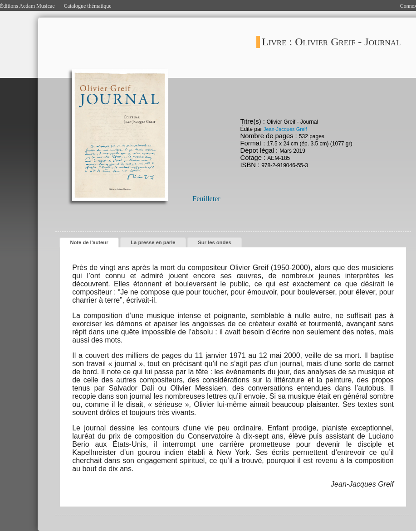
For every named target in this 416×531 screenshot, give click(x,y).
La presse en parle (153, 242)
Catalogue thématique (88, 6)
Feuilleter (206, 199)
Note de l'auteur (89, 242)
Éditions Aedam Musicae (27, 6)
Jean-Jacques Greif (285, 129)
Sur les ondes (214, 242)
